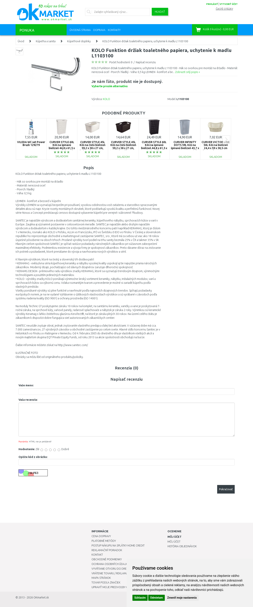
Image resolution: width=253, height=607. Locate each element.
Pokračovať (226, 489)
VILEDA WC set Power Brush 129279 (31, 144)
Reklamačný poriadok (107, 550)
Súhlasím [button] (140, 597)
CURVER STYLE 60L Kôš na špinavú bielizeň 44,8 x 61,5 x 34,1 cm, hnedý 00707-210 (154, 148)
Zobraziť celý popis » (187, 72)
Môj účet (173, 541)
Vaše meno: (26, 385)
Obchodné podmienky (107, 559)
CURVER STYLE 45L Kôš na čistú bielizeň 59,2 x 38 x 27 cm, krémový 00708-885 (92, 147)
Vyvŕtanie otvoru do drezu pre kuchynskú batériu (126, 568)
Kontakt (97, 554)
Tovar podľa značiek (106, 582)
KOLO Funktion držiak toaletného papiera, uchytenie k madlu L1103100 (145, 41)
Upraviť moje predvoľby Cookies (114, 587)
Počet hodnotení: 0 (120, 62)
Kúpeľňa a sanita (46, 41)
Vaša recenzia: (28, 399)
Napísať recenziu (146, 62)
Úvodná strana (80, 30)
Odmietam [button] (156, 597)
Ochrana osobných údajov (111, 564)
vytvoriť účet (229, 4)
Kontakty (114, 30)
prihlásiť (212, 4)
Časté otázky (224, 8)
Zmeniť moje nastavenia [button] (182, 597)
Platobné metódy (104, 540)
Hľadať (160, 11)
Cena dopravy (101, 536)
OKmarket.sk (41, 597)
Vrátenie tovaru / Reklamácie (112, 573)
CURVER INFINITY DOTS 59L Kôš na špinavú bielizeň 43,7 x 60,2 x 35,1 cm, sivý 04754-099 (185, 148)
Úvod (21, 41)
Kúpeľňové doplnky (79, 41)
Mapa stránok (101, 577)
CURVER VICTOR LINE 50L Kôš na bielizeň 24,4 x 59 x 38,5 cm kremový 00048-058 (216, 147)
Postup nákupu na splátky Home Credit (118, 545)
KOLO (106, 99)
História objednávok (182, 546)
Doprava (99, 30)
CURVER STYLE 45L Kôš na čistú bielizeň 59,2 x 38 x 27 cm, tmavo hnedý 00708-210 (123, 148)
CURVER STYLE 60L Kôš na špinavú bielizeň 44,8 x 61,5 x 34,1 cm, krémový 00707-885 (62, 148)
